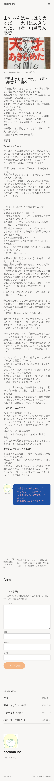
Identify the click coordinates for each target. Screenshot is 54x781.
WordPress (46, 776)
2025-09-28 (46, 720)
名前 (5, 632)
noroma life (9, 3)
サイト (6, 653)
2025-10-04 (46, 705)
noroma (14, 72)
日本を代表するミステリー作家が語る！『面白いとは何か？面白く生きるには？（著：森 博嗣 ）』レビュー (33, 563)
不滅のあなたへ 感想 (15, 705)
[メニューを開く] (49, 3)
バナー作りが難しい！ (15, 720)
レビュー (22, 72)
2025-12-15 (46, 698)
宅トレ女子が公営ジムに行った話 (9, 563)
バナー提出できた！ (13, 712)
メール (6, 642)
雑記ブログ (33, 72)
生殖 (6, 698)
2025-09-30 (46, 712)
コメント (8, 603)
